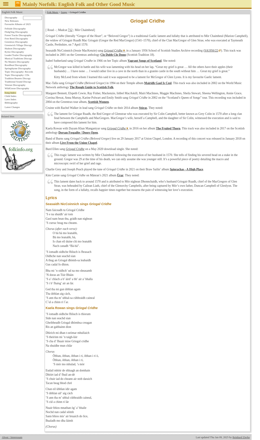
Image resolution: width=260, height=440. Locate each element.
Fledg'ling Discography (16, 32)
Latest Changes (12, 107)
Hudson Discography (15, 48)
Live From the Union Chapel (78, 142)
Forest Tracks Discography (18, 35)
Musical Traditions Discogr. (18, 58)
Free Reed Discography (16, 38)
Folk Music (52, 12)
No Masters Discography (17, 61)
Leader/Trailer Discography (18, 55)
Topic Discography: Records (19, 71)
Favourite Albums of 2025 (18, 24)
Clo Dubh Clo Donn (113, 54)
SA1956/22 (211, 50)
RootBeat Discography (16, 65)
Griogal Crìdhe (113, 50)
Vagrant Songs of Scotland (144, 60)
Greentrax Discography (16, 41)
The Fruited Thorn (168, 128)
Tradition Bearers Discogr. (18, 78)
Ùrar (120, 175)
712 (70, 30)
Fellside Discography (15, 28)
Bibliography (11, 102)
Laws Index (10, 99)
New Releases (12, 20)
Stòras (143, 108)
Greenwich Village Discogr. (18, 45)
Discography (11, 17)
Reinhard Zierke (241, 437)
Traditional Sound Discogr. (18, 81)
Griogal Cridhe (75, 149)
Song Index (10, 92)
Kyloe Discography (14, 51)
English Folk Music (12, 12)
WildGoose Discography (17, 88)
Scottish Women (98, 102)
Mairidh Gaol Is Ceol (157, 83)
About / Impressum (12, 437)
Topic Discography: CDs (17, 75)
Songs (64, 12)
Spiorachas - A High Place (186, 169)
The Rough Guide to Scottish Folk (92, 87)
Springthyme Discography (18, 68)
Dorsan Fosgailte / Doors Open (78, 132)
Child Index (10, 96)
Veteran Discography (15, 85)
